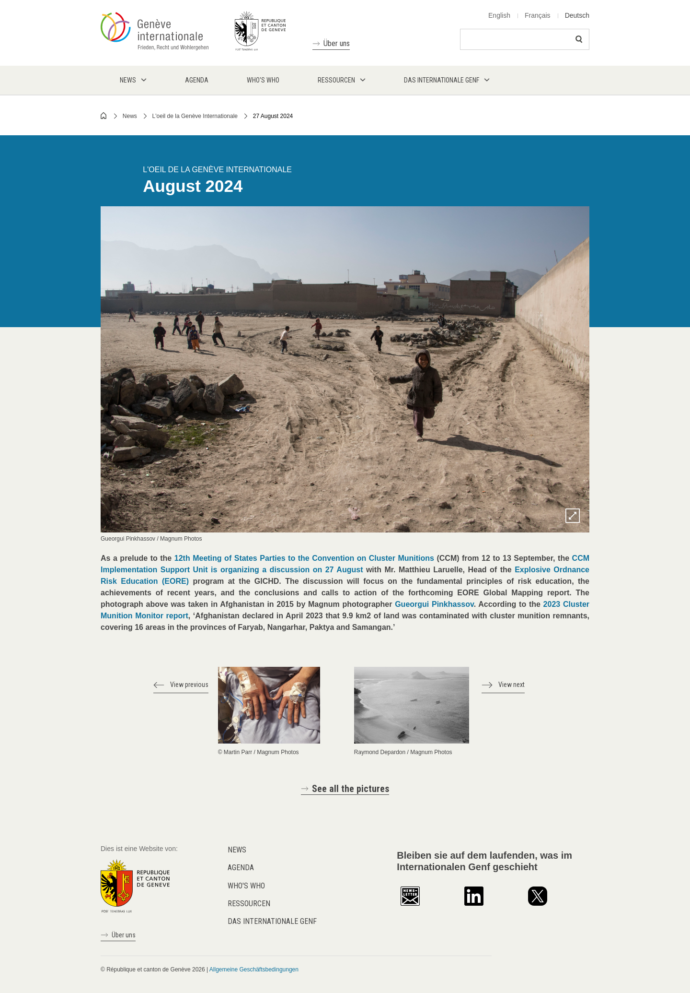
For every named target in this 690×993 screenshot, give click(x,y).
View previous (189, 684)
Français (538, 15)
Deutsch (577, 15)
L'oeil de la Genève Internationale (195, 116)
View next (511, 684)
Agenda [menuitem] (196, 80)
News (130, 116)
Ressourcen (249, 903)
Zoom (572, 515)
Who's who (246, 885)
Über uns (336, 43)
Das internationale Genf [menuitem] (441, 80)
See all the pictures (350, 788)
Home (104, 115)
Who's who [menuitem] (263, 80)
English (499, 15)
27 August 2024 (273, 116)
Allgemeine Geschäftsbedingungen (254, 969)
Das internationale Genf (272, 921)
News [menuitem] (128, 80)
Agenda (241, 867)
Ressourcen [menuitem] (336, 80)
